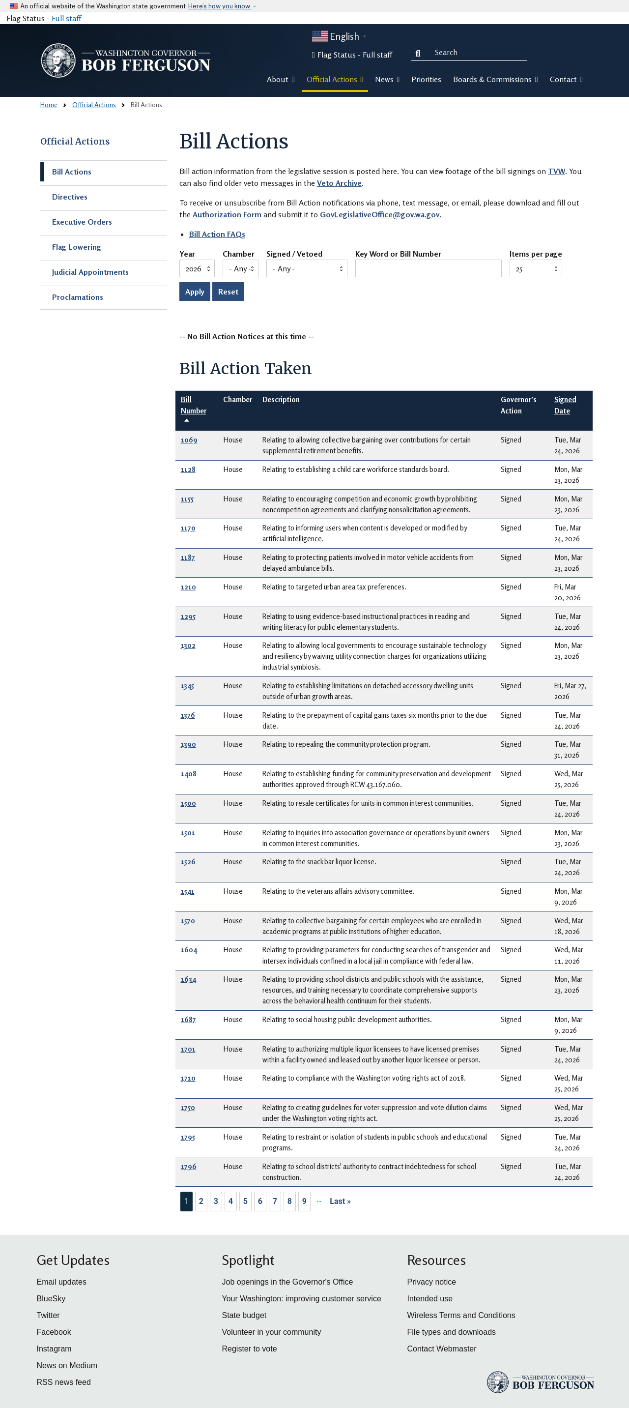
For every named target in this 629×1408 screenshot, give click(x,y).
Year (187, 254)
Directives (69, 197)
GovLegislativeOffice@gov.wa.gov (379, 214)
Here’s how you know (220, 6)
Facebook (54, 1332)
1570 (188, 920)
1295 (188, 616)
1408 (189, 773)
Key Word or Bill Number (398, 254)
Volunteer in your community (271, 1332)
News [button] (387, 79)
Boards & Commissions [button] (495, 79)
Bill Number (193, 410)
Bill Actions (71, 171)
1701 (188, 1049)
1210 (188, 587)
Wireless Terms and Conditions (461, 1315)
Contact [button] (566, 79)
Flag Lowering (76, 247)
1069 (189, 440)
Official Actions (94, 104)
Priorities (426, 79)
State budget (244, 1315)
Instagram (54, 1349)
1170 (188, 528)
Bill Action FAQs (217, 234)
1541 (188, 891)
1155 (187, 499)
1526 (188, 861)
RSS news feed (64, 1382)
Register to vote (249, 1349)
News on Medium (67, 1365)
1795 (188, 1137)
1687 (188, 1019)
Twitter (48, 1315)
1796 (189, 1166)
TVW (556, 171)
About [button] (280, 79)
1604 (189, 949)
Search (420, 52)
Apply (194, 291)
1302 (188, 645)
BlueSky (51, 1298)
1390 (188, 744)
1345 (187, 685)
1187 (188, 557)
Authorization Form (227, 214)
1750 (188, 1107)
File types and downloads (451, 1332)
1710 (188, 1078)
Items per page (536, 254)
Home (48, 104)
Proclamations (77, 297)
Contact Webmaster (442, 1349)
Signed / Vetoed (294, 254)
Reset (228, 291)
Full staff (66, 18)
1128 (188, 469)
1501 (188, 832)
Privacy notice (432, 1282)
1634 (188, 979)
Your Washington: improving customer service (301, 1298)
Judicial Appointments (90, 272)
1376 (188, 715)
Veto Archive (339, 183)
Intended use (430, 1298)
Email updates (61, 1282)
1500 (188, 803)
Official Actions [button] (335, 79)
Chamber (239, 254)
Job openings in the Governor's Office (287, 1282)
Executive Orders (82, 222)
